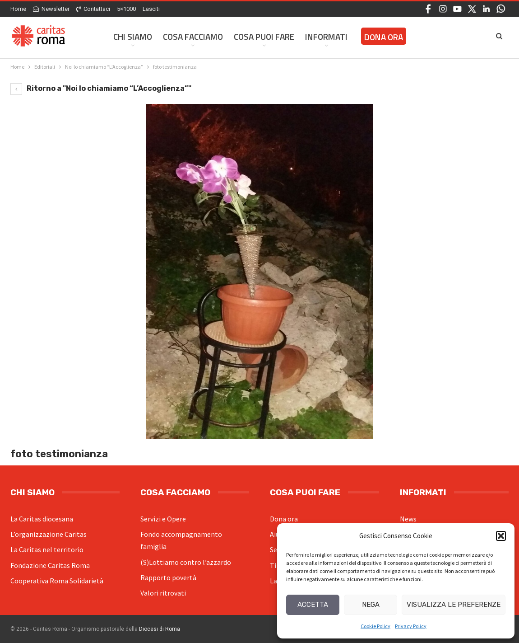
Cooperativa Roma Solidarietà (56, 580)
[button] (500, 535)
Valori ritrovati (163, 592)
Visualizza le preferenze (453, 605)
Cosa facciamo (193, 36)
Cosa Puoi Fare (264, 36)
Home (18, 8)
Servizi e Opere (163, 518)
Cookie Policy (375, 626)
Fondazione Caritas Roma (50, 565)
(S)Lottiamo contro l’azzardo (185, 562)
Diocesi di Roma (159, 629)
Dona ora (284, 518)
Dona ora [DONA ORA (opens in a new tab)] (383, 36)
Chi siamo (132, 36)
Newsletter (51, 8)
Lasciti (151, 8)
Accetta (312, 605)
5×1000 (126, 8)
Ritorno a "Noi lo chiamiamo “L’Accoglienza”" (100, 88)
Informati (326, 36)
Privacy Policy (410, 626)
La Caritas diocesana (41, 518)
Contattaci (93, 8)
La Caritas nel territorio (46, 549)
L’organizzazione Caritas (48, 534)
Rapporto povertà (168, 577)
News (408, 518)
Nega (371, 605)
